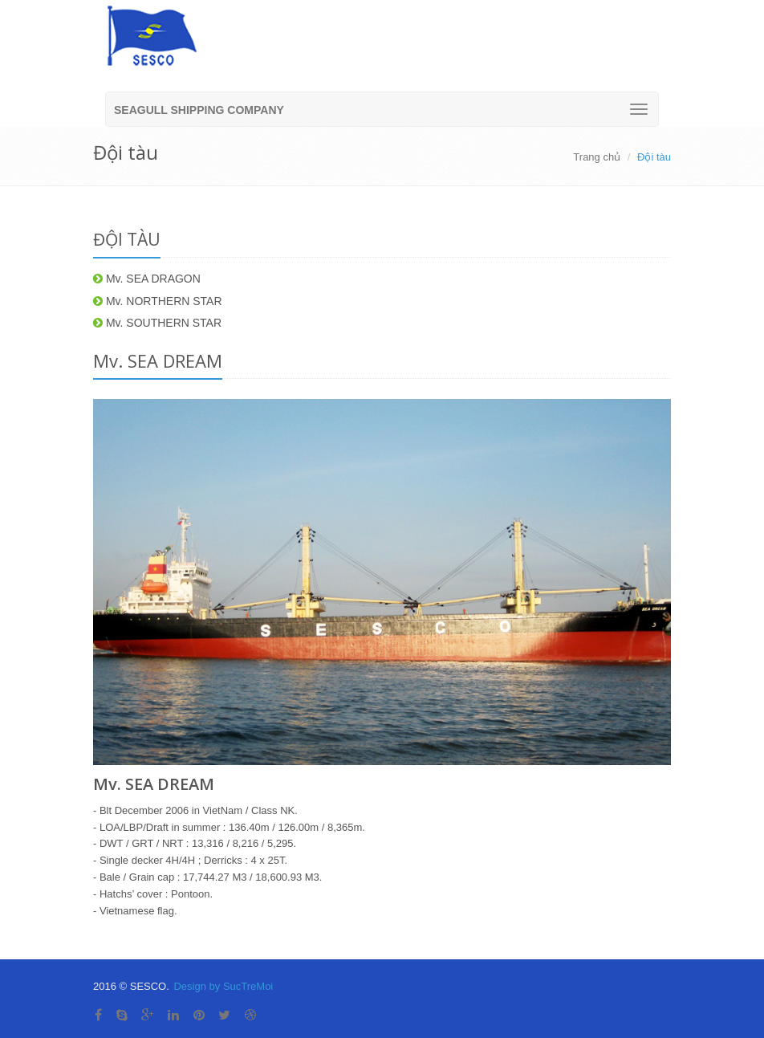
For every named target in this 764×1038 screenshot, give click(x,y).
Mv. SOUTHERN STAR (157, 322)
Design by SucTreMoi (223, 986)
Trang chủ (596, 157)
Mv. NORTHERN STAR (157, 301)
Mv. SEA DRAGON (147, 278)
